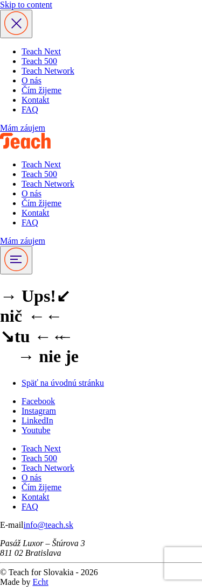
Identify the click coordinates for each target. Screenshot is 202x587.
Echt (40, 581)
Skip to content (26, 4)
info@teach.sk (48, 524)
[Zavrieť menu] (16, 24)
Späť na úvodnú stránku (63, 382)
